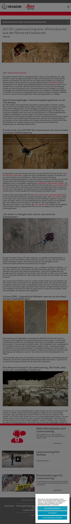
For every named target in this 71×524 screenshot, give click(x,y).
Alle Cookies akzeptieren (52, 508)
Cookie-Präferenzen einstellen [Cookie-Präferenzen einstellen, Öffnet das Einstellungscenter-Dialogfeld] (52, 517)
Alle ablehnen (52, 513)
